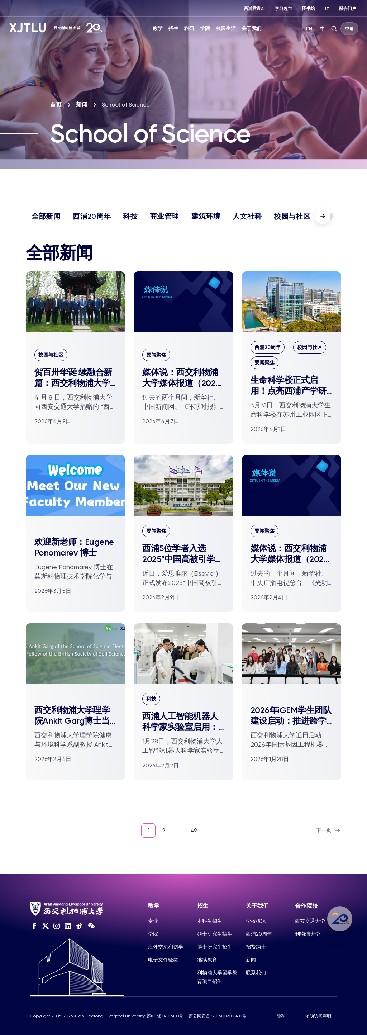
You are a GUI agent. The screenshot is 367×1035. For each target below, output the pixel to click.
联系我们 (256, 972)
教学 (158, 28)
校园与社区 (292, 216)
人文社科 (247, 216)
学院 (205, 28)
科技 (130, 216)
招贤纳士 (256, 947)
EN (309, 29)
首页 (56, 104)
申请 (349, 28)
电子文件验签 (163, 960)
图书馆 (308, 8)
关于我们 (252, 28)
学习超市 (283, 8)
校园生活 (226, 28)
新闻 (81, 104)
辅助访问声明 (318, 1016)
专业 (153, 921)
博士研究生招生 (214, 947)
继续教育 (207, 960)
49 (193, 830)
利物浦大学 (307, 934)
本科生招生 (209, 921)
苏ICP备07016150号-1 (167, 1016)
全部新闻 (46, 216)
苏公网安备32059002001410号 (217, 1016)
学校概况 (256, 921)
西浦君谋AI (254, 8)
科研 (189, 28)
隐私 (281, 1016)
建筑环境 (205, 216)
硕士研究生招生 (214, 934)
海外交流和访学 (165, 947)
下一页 (328, 830)
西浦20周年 (92, 216)
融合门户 (347, 8)
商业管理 (164, 216)
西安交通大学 (310, 921)
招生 (173, 28)
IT (327, 8)
